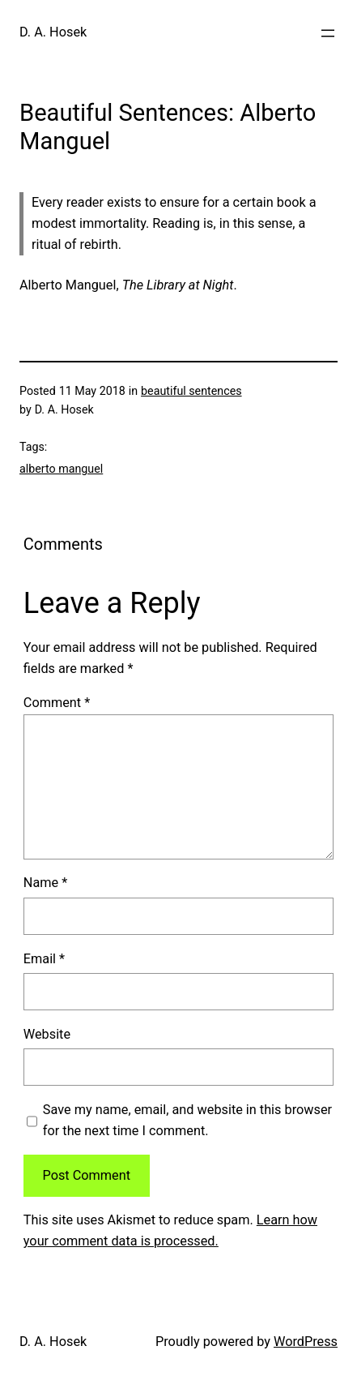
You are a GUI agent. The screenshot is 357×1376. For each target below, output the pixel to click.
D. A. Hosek (53, 32)
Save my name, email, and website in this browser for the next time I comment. (187, 1120)
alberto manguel (61, 468)
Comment (56, 702)
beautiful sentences (191, 390)
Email (44, 959)
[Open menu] (328, 33)
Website (46, 1034)
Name (45, 882)
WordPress (306, 1341)
